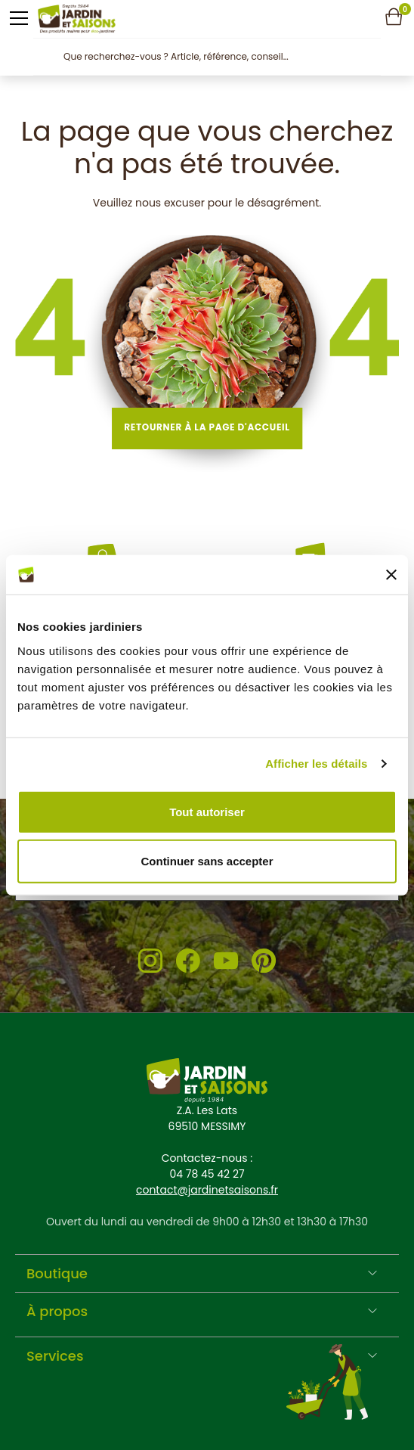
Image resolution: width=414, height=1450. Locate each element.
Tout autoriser (207, 811)
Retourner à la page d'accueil (207, 427)
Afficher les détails (316, 763)
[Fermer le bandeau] (391, 575)
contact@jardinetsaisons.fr (207, 1189)
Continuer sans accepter (207, 861)
